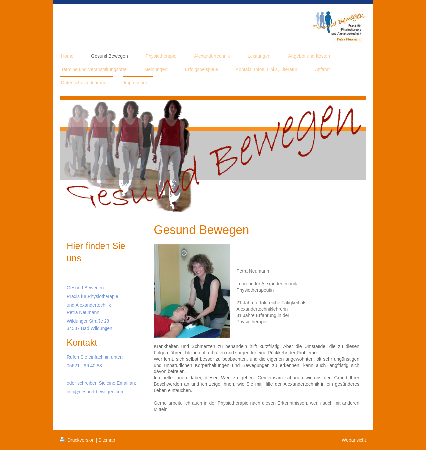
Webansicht (354, 440)
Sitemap (106, 440)
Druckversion (78, 440)
